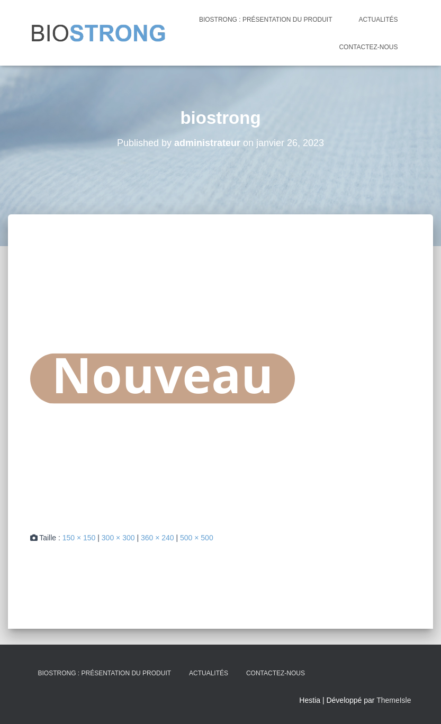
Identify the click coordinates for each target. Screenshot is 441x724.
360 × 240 (157, 537)
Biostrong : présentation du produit (265, 19)
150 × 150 (79, 537)
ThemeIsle (393, 700)
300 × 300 (118, 537)
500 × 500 (196, 537)
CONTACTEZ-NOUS (368, 47)
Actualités (378, 19)
